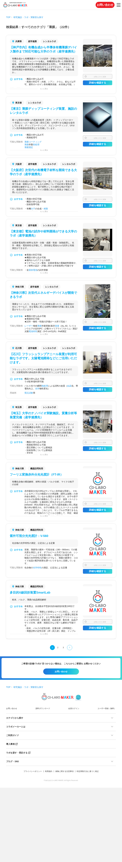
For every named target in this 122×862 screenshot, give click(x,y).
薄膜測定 (28, 147)
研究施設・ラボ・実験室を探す (28, 17)
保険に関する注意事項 (64, 771)
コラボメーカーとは (15, 726)
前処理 (36, 144)
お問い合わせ (105, 4)
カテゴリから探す (14, 717)
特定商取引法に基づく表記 (88, 771)
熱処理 (45, 386)
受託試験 (28, 393)
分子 (33, 208)
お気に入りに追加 (100, 77)
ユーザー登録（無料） (107, 708)
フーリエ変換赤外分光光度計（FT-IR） (36, 474)
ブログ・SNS (12, 761)
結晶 (69, 386)
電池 (35, 270)
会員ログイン (73, 708)
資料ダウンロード (42, 708)
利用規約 (48, 771)
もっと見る (44, 89)
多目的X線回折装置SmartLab (30, 592)
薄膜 (26, 142)
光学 (37, 388)
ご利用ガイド (12, 735)
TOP (8, 17)
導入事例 (10, 743)
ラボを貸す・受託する (16, 752)
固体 (31, 270)
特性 (35, 331)
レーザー (28, 326)
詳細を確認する (97, 82)
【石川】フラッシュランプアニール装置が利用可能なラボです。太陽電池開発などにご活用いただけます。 (43, 358)
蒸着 (57, 326)
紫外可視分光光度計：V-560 (29, 536)
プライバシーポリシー (33, 771)
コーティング (35, 142)
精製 (46, 208)
